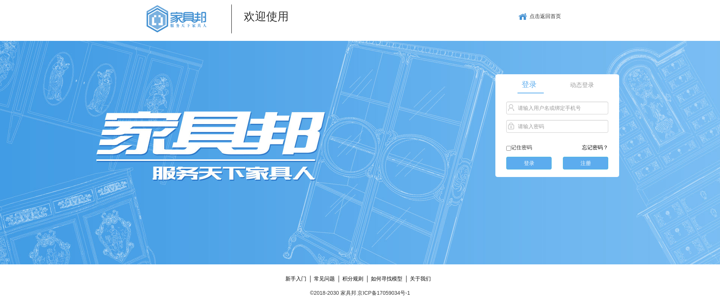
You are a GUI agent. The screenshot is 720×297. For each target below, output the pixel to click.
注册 (585, 163)
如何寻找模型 (386, 279)
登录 (529, 84)
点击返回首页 (539, 16)
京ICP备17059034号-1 (383, 293)
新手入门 (295, 279)
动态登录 (582, 85)
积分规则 (352, 279)
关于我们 (420, 279)
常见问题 (324, 279)
